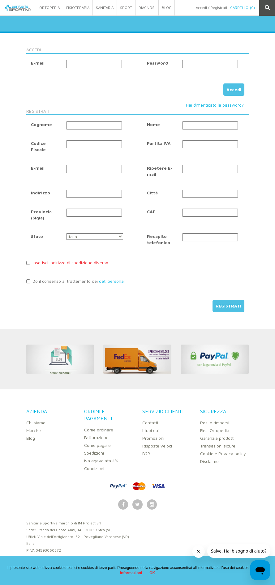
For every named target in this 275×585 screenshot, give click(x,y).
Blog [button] (166, 8)
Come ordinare (98, 429)
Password (157, 63)
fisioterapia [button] (77, 8)
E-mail (38, 63)
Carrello (242, 8)
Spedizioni (94, 453)
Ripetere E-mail (159, 171)
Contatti (150, 422)
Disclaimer (210, 461)
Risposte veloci (157, 445)
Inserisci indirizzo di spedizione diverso (67, 262)
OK (152, 573)
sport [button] (126, 8)
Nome (153, 124)
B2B (146, 453)
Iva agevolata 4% (101, 460)
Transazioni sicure (217, 445)
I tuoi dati (151, 430)
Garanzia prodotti (217, 438)
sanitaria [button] (105, 8)
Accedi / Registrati (211, 8)
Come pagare (97, 445)
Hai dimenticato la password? (215, 105)
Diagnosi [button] (147, 8)
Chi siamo (35, 422)
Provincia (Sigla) (41, 214)
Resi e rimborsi (214, 422)
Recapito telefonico (158, 239)
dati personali (112, 281)
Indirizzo (40, 192)
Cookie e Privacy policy (223, 453)
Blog (30, 438)
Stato (37, 236)
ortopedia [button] (49, 8)
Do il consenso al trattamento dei (76, 281)
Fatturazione (96, 437)
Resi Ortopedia (214, 430)
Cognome (41, 124)
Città (152, 192)
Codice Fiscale (38, 146)
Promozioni (153, 438)
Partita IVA (159, 143)
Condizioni (94, 468)
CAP (151, 211)
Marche (33, 430)
